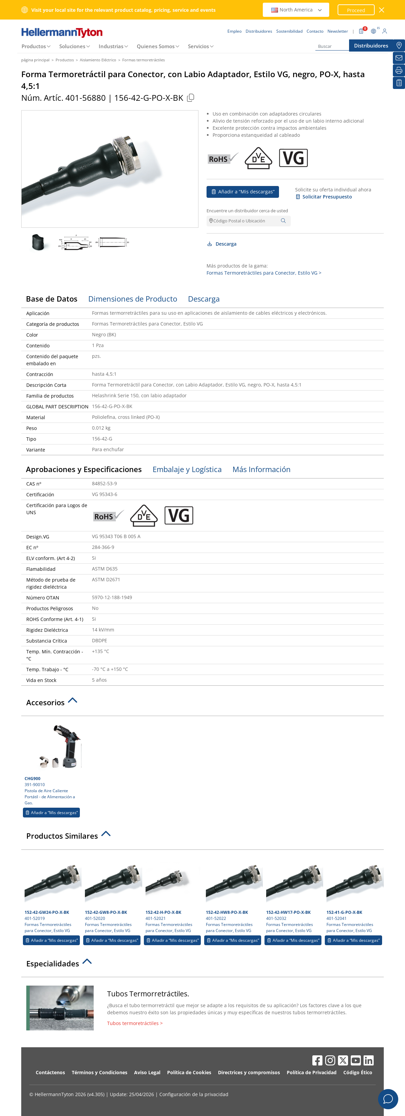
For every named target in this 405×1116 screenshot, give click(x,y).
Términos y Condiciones (99, 1072)
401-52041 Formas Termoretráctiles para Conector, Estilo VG (354, 893)
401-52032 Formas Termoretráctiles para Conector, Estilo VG (293, 893)
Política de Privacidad (312, 1072)
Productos (34, 46)
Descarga (222, 244)
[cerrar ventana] (382, 10)
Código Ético (357, 1072)
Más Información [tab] (261, 469)
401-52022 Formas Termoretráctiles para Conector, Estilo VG (233, 893)
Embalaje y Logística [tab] (187, 469)
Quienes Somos (156, 46)
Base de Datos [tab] (51, 298)
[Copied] (190, 97)
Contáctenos (50, 1072)
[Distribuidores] (399, 45)
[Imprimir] (399, 70)
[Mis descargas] (399, 83)
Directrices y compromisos (249, 1072)
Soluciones (72, 46)
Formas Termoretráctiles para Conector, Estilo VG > (264, 273)
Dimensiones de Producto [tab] (132, 298)
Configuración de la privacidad (193, 1094)
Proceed (356, 10)
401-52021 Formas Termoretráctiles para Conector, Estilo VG (173, 893)
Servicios (198, 46)
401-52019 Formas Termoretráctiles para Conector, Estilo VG (52, 893)
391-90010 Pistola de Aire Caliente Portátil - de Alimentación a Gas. (52, 762)
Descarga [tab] (204, 298)
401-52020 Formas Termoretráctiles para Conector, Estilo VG (112, 893)
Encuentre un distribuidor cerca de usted (247, 211)
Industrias (111, 46)
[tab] (202, 704)
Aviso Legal (147, 1072)
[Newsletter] (399, 58)
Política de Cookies (189, 1072)
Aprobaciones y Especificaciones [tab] (84, 469)
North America (296, 9)
